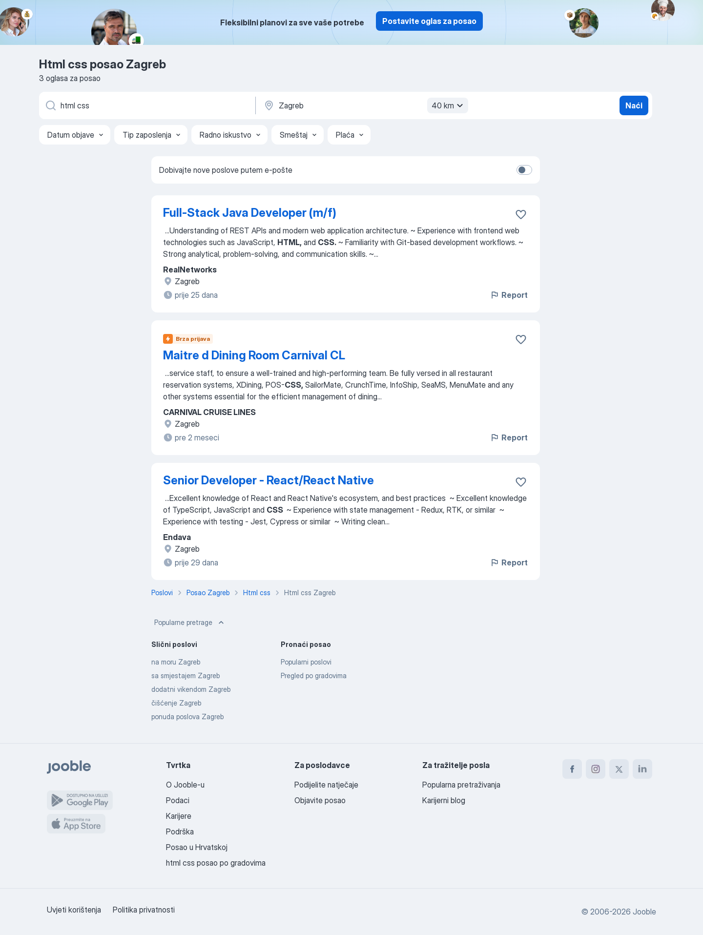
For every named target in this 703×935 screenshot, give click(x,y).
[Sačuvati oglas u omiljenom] (521, 214)
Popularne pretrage (190, 622)
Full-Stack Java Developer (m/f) (249, 213)
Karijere (178, 816)
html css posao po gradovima (216, 863)
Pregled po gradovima (314, 675)
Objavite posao (320, 800)
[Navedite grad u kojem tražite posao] (364, 105)
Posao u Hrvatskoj (196, 847)
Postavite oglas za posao (429, 21)
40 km (449, 105)
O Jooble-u (185, 785)
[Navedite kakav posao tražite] (146, 105)
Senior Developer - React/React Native (268, 480)
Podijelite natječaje (326, 785)
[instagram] (595, 769)
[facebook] (572, 769)
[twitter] (619, 769)
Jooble (644, 911)
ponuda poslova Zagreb (187, 716)
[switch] (524, 170)
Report (509, 295)
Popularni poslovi (306, 662)
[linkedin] (642, 769)
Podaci (177, 800)
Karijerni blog (443, 800)
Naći (633, 105)
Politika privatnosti (144, 909)
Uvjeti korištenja (74, 909)
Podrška (180, 831)
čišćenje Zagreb (176, 703)
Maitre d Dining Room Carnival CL (254, 355)
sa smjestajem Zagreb (185, 675)
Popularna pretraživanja (461, 785)
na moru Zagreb (175, 662)
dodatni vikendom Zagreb (190, 689)
